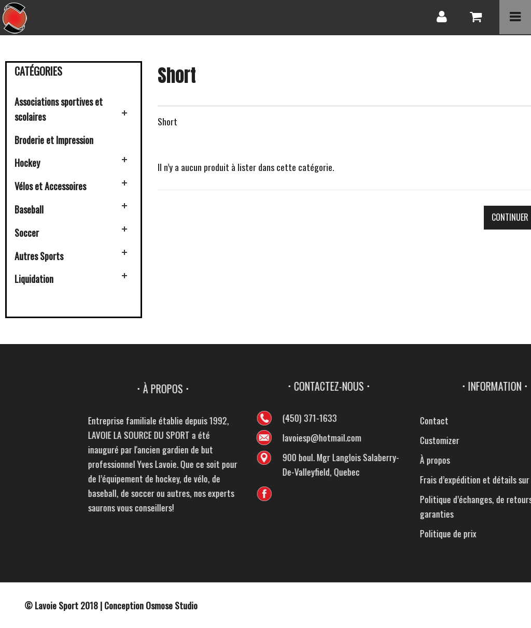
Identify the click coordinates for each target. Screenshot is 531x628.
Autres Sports (39, 256)
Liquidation (34, 279)
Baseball (29, 209)
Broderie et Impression (54, 140)
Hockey (27, 162)
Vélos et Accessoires (50, 186)
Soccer (27, 232)
